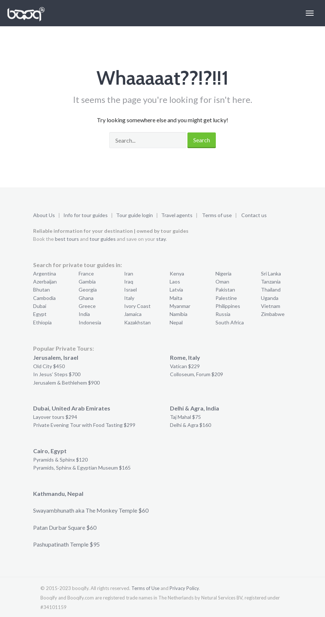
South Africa (229, 322)
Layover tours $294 (55, 417)
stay (161, 239)
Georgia (88, 289)
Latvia (176, 289)
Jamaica (133, 314)
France (86, 273)
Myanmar (180, 306)
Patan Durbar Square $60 (64, 527)
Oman (222, 281)
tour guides (103, 239)
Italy (129, 298)
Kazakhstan (137, 322)
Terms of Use (145, 588)
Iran (128, 273)
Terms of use (217, 215)
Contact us (254, 215)
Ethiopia (42, 322)
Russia (222, 314)
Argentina (44, 273)
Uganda (269, 298)
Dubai (39, 306)
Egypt (40, 314)
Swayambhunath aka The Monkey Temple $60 (90, 510)
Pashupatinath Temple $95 (66, 544)
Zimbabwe (273, 314)
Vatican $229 (185, 366)
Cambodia (44, 298)
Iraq (128, 281)
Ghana (86, 298)
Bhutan (41, 289)
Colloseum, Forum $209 (196, 374)
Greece (87, 306)
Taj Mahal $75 (185, 417)
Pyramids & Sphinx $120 (60, 459)
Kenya (177, 273)
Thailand (271, 289)
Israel (130, 289)
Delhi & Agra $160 (190, 425)
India (84, 314)
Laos (175, 281)
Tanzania (271, 281)
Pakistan (225, 289)
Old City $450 (49, 366)
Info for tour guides (85, 215)
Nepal (176, 322)
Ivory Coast (137, 306)
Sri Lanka (271, 273)
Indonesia (90, 322)
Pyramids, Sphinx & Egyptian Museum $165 (82, 467)
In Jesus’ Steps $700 (56, 374)
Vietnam (270, 306)
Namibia (178, 314)
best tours (67, 239)
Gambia (87, 281)
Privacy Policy (184, 588)
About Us (44, 215)
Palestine (226, 298)
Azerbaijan (45, 281)
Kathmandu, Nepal (58, 493)
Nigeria (223, 273)
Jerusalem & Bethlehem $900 (66, 382)
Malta (176, 298)
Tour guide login (134, 215)
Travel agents (177, 215)
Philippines (227, 306)
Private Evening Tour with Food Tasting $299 (84, 425)
